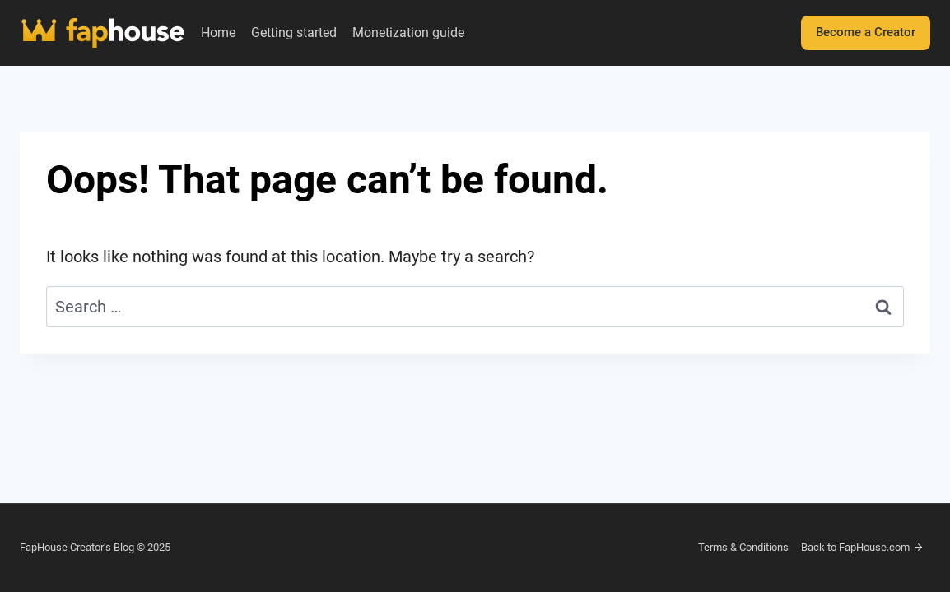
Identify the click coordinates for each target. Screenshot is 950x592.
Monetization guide (408, 32)
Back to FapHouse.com (862, 547)
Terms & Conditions (743, 547)
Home (218, 32)
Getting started (294, 32)
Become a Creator (865, 32)
